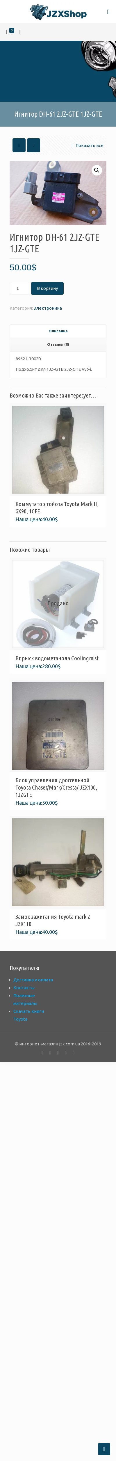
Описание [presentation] (58, 331)
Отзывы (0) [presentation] (58, 344)
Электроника (48, 308)
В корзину (47, 288)
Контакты (24, 987)
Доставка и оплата (33, 979)
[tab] (58, 331)
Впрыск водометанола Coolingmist (57, 658)
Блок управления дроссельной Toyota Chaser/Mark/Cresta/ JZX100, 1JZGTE (56, 787)
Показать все (86, 145)
